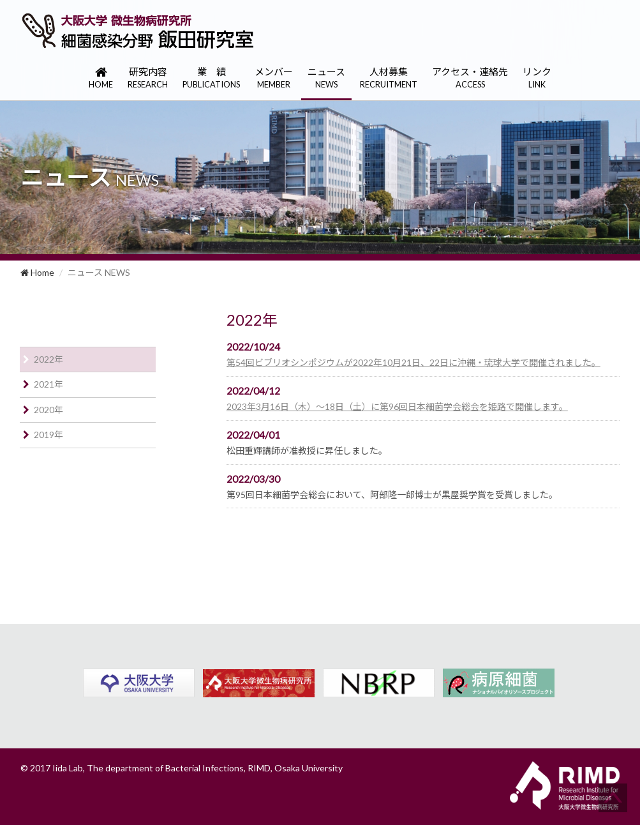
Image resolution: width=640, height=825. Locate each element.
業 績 (211, 78)
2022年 (48, 359)
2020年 (48, 409)
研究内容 (148, 78)
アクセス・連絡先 (470, 78)
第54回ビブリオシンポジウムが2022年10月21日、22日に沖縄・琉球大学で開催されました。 (413, 362)
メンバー (274, 78)
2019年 (48, 434)
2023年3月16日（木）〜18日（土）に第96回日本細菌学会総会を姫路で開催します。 (397, 406)
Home (37, 272)
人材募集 (388, 78)
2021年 (48, 384)
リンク (537, 78)
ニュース (326, 78)
